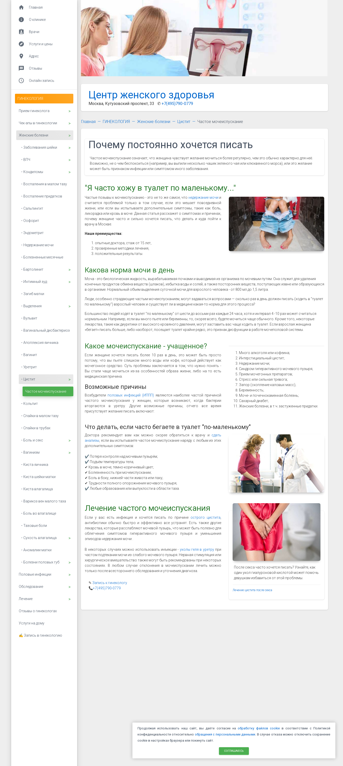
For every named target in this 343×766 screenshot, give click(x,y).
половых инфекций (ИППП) (131, 395)
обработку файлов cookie (259, 728)
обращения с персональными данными (225, 734)
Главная (88, 121)
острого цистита (205, 517)
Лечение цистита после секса (252, 590)
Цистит (183, 121)
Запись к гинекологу (109, 583)
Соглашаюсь (234, 750)
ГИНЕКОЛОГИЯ (116, 121)
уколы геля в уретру (197, 549)
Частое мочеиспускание (220, 121)
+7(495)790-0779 (177, 103)
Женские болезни (153, 121)
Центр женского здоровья (151, 95)
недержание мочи (203, 197)
